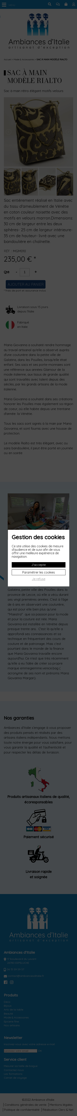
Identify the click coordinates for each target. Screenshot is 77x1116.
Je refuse (38, 579)
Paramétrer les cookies (38, 572)
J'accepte (38, 565)
